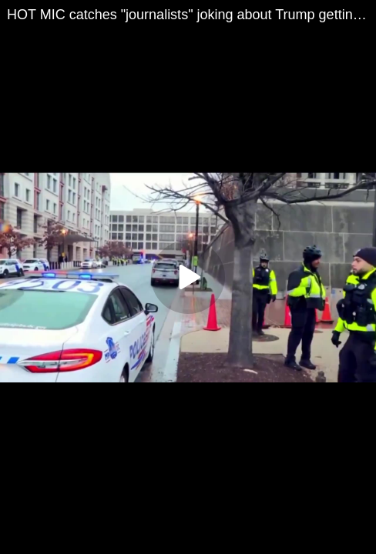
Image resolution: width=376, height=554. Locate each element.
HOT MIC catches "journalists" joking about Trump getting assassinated (191, 14)
